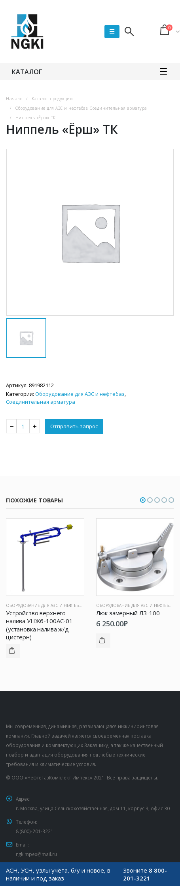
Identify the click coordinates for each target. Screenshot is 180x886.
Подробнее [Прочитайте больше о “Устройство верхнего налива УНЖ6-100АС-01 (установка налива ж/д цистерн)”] (13, 651)
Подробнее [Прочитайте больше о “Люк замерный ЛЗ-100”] (103, 640)
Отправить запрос (74, 426)
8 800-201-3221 (145, 874)
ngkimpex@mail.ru (36, 854)
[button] (142, 500)
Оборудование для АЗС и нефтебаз (80, 393)
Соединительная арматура (40, 401)
